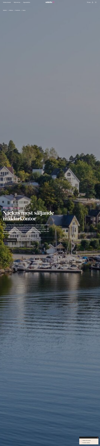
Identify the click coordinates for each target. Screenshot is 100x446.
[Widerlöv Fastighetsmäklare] (50, 2)
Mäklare (11, 10)
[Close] (97, 438)
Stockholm (17, 10)
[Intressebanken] (92, 2)
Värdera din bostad (86, 440)
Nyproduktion (26, 2)
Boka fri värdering (11, 240)
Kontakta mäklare (86, 442)
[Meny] (95, 2)
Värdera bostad (7, 2)
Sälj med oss (17, 2)
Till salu (89, 2)
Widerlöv (5, 10)
